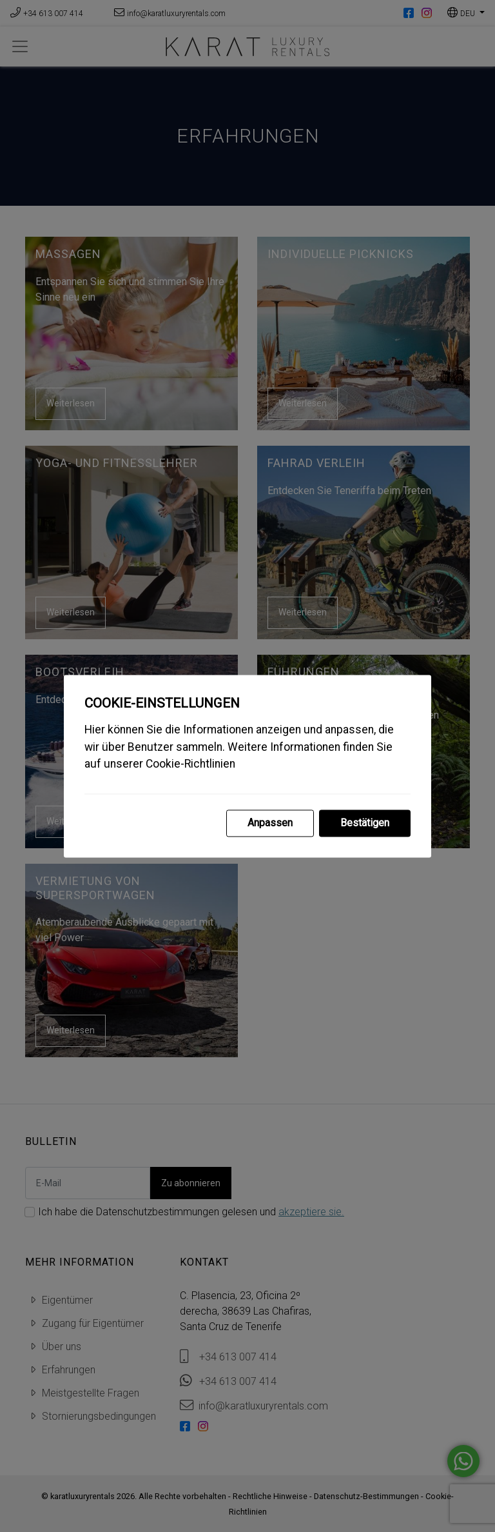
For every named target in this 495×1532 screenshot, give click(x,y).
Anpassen (270, 823)
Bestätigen (364, 823)
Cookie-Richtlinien (190, 764)
